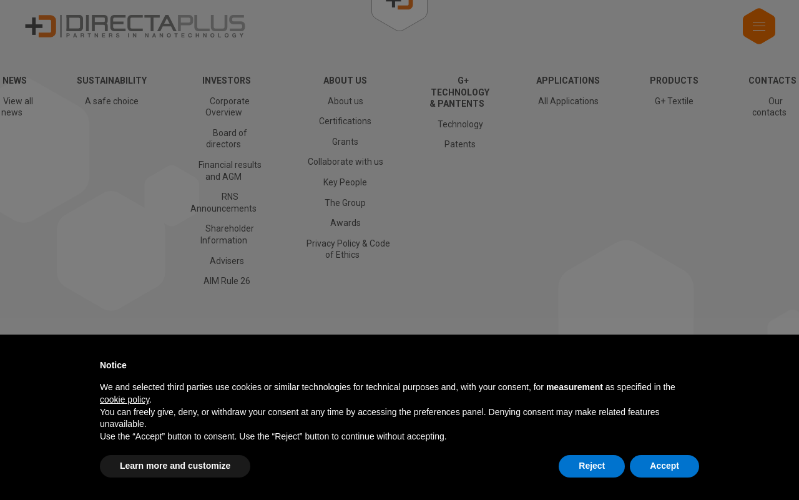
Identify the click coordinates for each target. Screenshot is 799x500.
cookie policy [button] (124, 399)
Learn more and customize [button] (175, 466)
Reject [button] (592, 466)
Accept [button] (664, 466)
